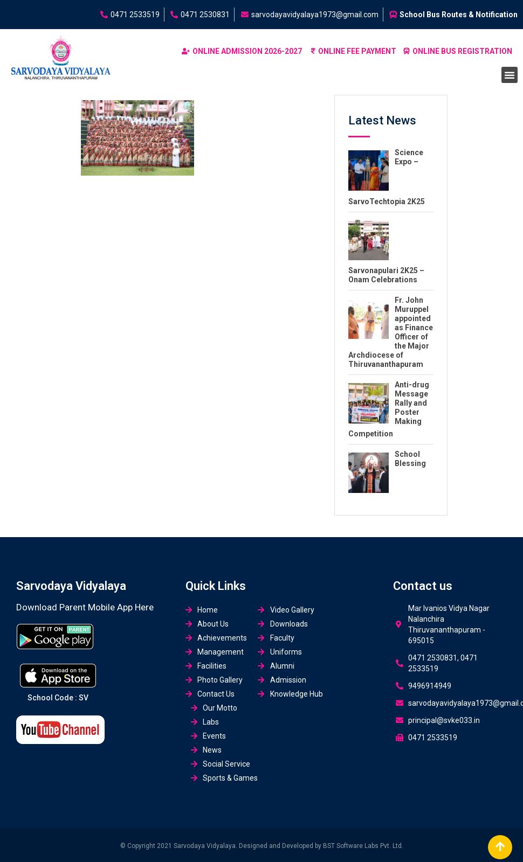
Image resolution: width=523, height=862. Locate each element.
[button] (509, 75)
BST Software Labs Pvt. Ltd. (363, 846)
